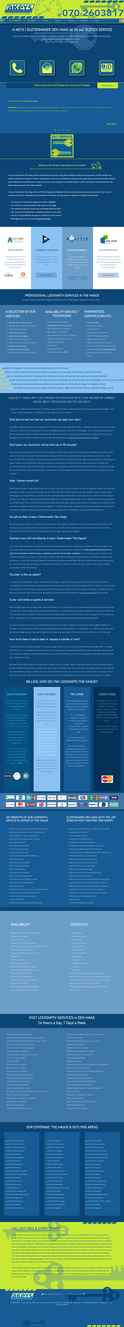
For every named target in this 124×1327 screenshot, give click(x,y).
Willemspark (77, 957)
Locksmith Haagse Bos (14, 1198)
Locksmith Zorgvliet (93, 1205)
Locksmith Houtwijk (13, 1205)
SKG (88, 339)
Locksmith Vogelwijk (93, 1164)
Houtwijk (75, 967)
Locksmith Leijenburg (54, 1151)
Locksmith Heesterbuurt (15, 1201)
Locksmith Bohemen (13, 1161)
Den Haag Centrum (79, 953)
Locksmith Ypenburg (93, 1191)
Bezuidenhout (19, 1151)
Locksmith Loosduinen (54, 1154)
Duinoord (75, 960)
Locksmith (10, 1144)
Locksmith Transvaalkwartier (96, 1154)
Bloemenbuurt (77, 946)
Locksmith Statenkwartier (95, 1144)
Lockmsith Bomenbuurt (14, 1164)
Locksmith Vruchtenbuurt (95, 1171)
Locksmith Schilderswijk (55, 1205)
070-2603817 (50, 1294)
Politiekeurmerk (110, 349)
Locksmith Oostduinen (54, 1185)
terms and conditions (88, 593)
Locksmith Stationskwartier (96, 1151)
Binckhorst (18, 1154)
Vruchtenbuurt (77, 950)
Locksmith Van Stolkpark (95, 1161)
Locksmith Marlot (52, 1161)
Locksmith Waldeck (93, 1174)
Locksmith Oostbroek (54, 1181)
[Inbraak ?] (77, 278)
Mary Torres (111, 124)
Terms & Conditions (36, 1259)
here (17, 219)
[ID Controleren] (46, 275)
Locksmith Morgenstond (55, 1171)
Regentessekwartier (80, 936)
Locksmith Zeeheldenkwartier (97, 1195)
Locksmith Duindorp (13, 1178)
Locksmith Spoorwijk (93, 1141)
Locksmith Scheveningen (55, 1201)
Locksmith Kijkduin (53, 1141)
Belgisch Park (19, 1144)
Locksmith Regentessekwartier (58, 1188)
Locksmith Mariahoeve (54, 1158)
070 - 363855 (66, 1294)
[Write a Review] (107, 85)
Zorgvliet (75, 970)
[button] (71, 21)
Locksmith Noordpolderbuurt (57, 1174)
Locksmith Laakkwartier (55, 1148)
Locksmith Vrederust (93, 1168)
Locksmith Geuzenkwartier (16, 1191)
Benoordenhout (19, 1148)
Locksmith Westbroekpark (95, 1185)
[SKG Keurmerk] (108, 275)
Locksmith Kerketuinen (14, 1208)
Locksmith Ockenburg (54, 1178)
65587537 (105, 1303)
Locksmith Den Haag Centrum (17, 1174)
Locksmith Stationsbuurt (95, 1148)
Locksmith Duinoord (13, 1181)
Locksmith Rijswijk (53, 1191)
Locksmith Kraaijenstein (55, 1144)
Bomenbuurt (77, 940)
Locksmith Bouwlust (13, 1168)
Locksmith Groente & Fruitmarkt (18, 1195)
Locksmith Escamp (13, 1188)
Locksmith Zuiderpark (94, 1208)
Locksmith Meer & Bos (54, 1164)
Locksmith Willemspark (94, 1188)
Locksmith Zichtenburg (94, 1198)
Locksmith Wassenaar (94, 1178)
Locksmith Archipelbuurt (15, 1141)
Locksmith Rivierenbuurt (55, 1195)
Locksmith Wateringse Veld (96, 1181)
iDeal (105, 729)
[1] (55, 130)
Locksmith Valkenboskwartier (97, 1158)
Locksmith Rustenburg (54, 1198)
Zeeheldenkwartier (79, 963)
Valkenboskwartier (79, 943)
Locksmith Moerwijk (53, 1168)
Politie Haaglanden (48, 192)
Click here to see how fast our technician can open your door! (45, 419)
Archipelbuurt (77, 933)
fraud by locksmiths (43, 219)
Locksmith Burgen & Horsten (16, 1171)
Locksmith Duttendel (13, 1185)
